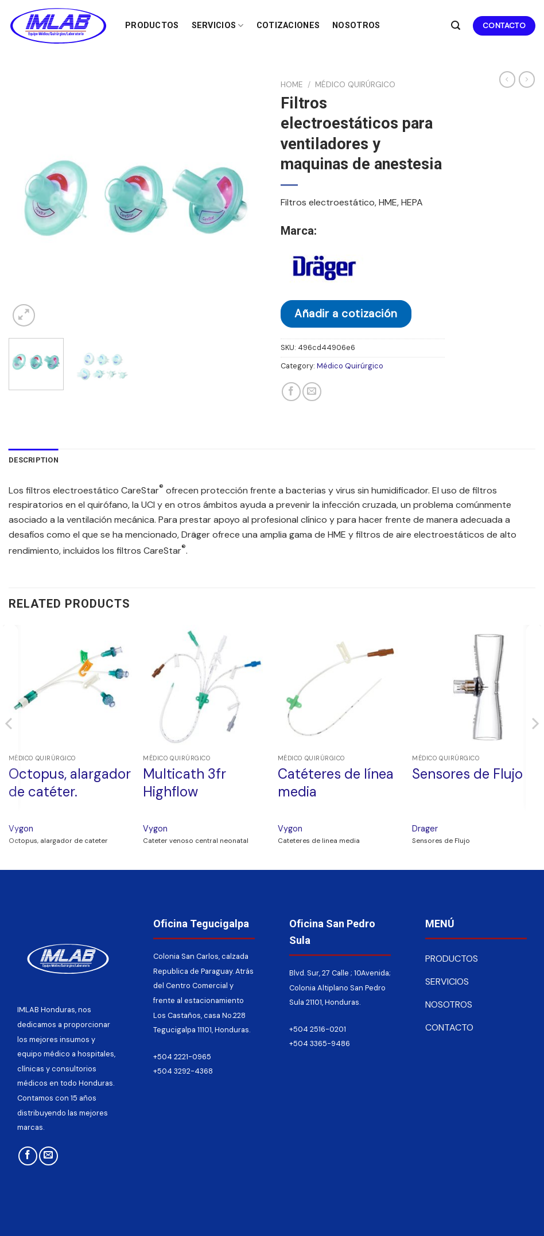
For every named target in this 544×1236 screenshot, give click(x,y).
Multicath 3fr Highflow (184, 782)
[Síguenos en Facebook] (27, 1155)
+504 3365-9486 (319, 1043)
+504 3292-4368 (183, 1071)
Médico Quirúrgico (355, 85)
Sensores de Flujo (467, 774)
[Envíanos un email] (48, 1155)
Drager (425, 828)
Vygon (21, 828)
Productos (152, 25)
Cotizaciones (288, 25)
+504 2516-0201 (317, 1029)
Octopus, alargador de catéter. (70, 782)
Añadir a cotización (346, 313)
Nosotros (356, 25)
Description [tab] (34, 460)
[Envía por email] (311, 391)
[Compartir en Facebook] (291, 391)
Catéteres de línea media (336, 782)
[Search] (455, 25)
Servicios (218, 25)
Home (292, 85)
